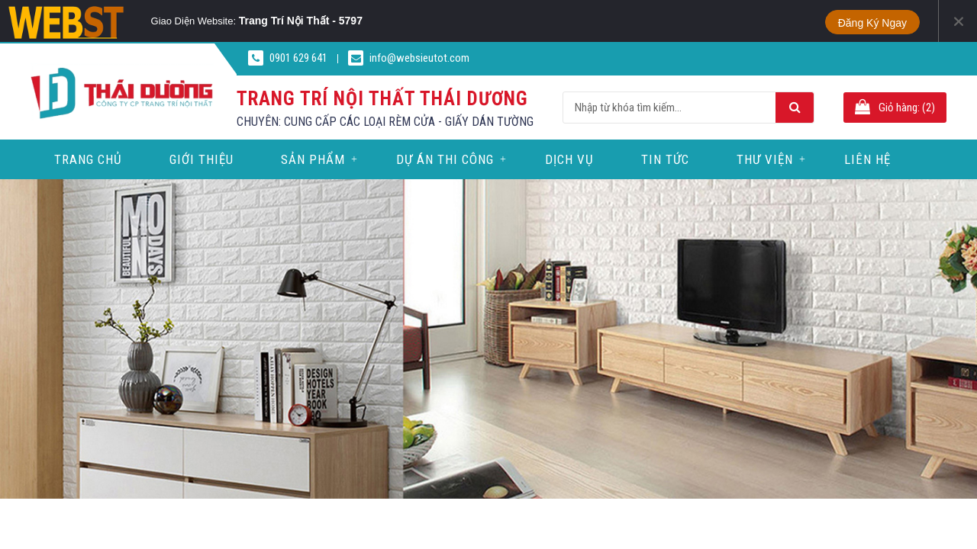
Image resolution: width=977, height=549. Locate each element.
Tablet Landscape (447, 20)
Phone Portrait (535, 20)
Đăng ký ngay (872, 23)
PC (412, 20)
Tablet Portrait (478, 20)
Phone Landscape (507, 20)
